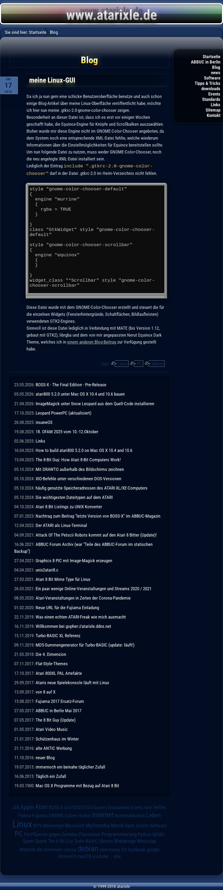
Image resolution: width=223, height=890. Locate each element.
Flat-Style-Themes (52, 663)
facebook (136, 849)
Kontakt (213, 115)
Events (214, 94)
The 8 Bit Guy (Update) (55, 719)
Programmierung (119, 834)
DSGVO (79, 807)
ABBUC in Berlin (205, 62)
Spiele (41, 840)
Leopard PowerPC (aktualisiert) (63, 412)
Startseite (211, 56)
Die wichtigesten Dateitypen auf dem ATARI (74, 496)
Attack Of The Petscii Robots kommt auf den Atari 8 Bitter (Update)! (96, 534)
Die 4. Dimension (51, 653)
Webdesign (125, 841)
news (215, 72)
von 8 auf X (45, 691)
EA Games (97, 807)
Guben (71, 815)
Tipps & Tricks (207, 83)
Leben (153, 814)
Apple (27, 806)
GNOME (56, 815)
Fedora (24, 815)
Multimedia (98, 825)
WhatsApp (146, 840)
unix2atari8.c (47, 569)
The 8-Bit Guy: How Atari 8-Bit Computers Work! (78, 459)
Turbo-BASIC (86, 840)
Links (215, 104)
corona (70, 849)
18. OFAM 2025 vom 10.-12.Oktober (67, 431)
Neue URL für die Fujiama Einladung (67, 607)
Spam (28, 841)
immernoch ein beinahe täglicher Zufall (70, 766)
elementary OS (113, 849)
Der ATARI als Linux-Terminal (61, 524)
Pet (27, 834)
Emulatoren (119, 807)
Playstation (89, 834)
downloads (210, 88)
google (152, 849)
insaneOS (44, 421)
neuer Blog (45, 757)
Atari (41, 806)
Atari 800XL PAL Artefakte (59, 672)
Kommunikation (130, 815)
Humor (84, 815)
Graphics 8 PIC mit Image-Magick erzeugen (74, 560)
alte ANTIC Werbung (54, 747)
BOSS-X (56, 807)
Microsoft (75, 825)
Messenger (53, 825)
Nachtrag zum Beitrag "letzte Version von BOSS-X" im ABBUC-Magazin (98, 515)
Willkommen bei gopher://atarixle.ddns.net (73, 625)
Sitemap (213, 110)
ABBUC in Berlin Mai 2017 (58, 710)
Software (212, 78)
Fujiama (40, 815)
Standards (211, 99)
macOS (84, 856)
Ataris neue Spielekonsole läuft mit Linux (72, 682)
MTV (37, 825)
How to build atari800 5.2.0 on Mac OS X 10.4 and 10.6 (84, 449)
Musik (117, 825)
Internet (103, 814)
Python (144, 834)
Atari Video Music (52, 728)
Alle (117, 856)
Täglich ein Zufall (51, 775)
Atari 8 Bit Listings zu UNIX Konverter (69, 506)
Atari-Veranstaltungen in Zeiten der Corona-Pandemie (83, 597)
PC (139, 363)
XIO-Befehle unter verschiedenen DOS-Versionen (78, 478)
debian (157, 363)
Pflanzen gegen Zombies (54, 834)
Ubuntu (106, 841)
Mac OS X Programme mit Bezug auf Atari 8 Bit (77, 785)
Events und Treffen (148, 807)
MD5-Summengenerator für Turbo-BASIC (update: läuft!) (85, 644)
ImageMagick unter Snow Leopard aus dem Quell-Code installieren (95, 403)
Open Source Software (146, 825)
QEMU (158, 834)
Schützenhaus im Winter (57, 738)
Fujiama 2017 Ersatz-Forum (60, 700)
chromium (52, 849)
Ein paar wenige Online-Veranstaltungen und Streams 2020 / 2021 (94, 588)
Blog (216, 67)
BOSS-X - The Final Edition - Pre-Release (71, 384)
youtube (100, 856)
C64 (67, 807)
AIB (16, 807)
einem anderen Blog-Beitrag (91, 341)
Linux (122, 363)
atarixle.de (31, 849)
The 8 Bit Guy (60, 840)
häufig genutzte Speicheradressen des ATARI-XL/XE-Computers (92, 487)
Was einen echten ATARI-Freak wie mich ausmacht (81, 616)
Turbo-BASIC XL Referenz (58, 635)
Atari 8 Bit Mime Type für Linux (63, 578)
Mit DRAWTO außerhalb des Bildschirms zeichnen (80, 468)
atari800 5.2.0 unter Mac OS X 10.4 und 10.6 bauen (80, 393)
